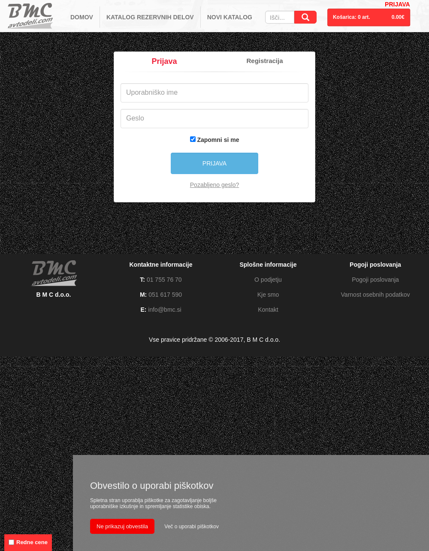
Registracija (264, 60)
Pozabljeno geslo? (214, 184)
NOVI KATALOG (229, 17)
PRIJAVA (397, 4)
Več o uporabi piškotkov (191, 527)
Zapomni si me (218, 139)
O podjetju (268, 279)
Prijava (164, 61)
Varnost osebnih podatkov (375, 294)
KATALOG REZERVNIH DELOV (150, 17)
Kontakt (268, 309)
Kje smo (268, 294)
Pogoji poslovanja (375, 279)
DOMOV (81, 17)
